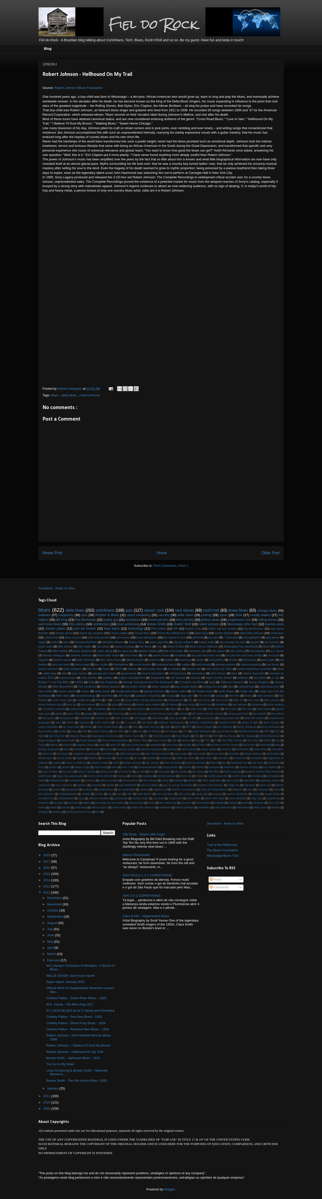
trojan (248, 695)
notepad (178, 780)
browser (94, 749)
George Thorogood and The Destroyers (148, 682)
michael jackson (166, 776)
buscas (108, 749)
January (53, 1088)
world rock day (151, 727)
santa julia (202, 794)
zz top (275, 677)
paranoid (96, 785)
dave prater (181, 753)
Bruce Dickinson (270, 727)
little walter (85, 646)
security (164, 615)
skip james (272, 637)
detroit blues (45, 758)
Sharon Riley (140, 740)
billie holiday (60, 650)
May (50, 941)
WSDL (267, 740)
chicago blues (267, 610)
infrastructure (177, 673)
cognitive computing (84, 753)
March (52, 954)
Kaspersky (65, 615)
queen (70, 722)
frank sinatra (264, 709)
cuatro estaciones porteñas (254, 668)
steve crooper (272, 722)
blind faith (265, 745)
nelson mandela (109, 780)
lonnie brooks (142, 664)
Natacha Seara (78, 736)
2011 (47, 1096)
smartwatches (66, 798)
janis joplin (268, 659)
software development (171, 722)
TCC (207, 740)
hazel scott (100, 767)
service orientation (237, 794)
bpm (230, 686)
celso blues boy (269, 686)
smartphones (45, 798)
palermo (82, 785)
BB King (61, 619)
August (52, 923)
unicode (65, 807)
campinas (257, 704)
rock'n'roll (211, 610)
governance (128, 673)
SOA (238, 615)
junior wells (45, 646)
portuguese (72, 789)
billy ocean (249, 745)
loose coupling (232, 771)
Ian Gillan (118, 731)
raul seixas (184, 610)
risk (118, 722)
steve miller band (215, 798)
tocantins (186, 802)
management (66, 718)
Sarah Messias (88, 740)
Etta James (77, 624)
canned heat (246, 686)
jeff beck (197, 637)
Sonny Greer (159, 740)
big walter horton (136, 686)
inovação (214, 767)
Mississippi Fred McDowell (240, 646)
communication (78, 709)
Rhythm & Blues (107, 615)
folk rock (247, 709)
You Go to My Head (60, 1064)
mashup (121, 776)
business (185, 659)
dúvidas (151, 758)
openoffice (249, 780)
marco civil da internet (100, 776)
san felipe (147, 722)
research (84, 722)
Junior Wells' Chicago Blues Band (144, 700)
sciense (196, 677)
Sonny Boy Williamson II (172, 632)
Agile (167, 727)
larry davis (164, 771)
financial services (195, 762)
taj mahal (260, 677)
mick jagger (140, 718)
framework (274, 762)
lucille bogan (226, 691)
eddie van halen (185, 758)
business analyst (126, 749)
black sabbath (161, 686)
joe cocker (101, 664)
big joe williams (183, 642)
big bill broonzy (253, 628)
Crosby (62, 731)
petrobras (249, 785)
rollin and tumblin (98, 637)
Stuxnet (186, 740)
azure (115, 704)
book (66, 749)
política (57, 789)
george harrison (154, 691)
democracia (217, 753)
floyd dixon (231, 709)
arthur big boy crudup (222, 628)
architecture (101, 624)
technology (135, 628)
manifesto (84, 718)
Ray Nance (229, 736)
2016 (47, 867)
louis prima (48, 718)
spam (224, 615)
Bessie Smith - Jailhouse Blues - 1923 (73, 1058)
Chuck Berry (142, 632)
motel (41, 780)
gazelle (66, 767)
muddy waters (260, 615)
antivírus (154, 659)
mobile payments (218, 776)
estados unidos (99, 762)
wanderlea (165, 807)
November (55, 904)
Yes (278, 740)
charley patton (55, 628)
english (57, 762)
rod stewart (178, 677)
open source (73, 637)
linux (234, 673)
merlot (134, 776)
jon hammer (125, 771)
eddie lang (49, 673)
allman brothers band (50, 704)
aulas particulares (135, 745)
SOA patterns (175, 700)
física (41, 767)
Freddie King (84, 700)
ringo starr (186, 695)
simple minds (272, 794)
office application (211, 780)
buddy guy (110, 619)
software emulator (99, 798)
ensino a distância (76, 762)
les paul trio (125, 650)
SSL (190, 700)
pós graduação (126, 789)
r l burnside (231, 637)
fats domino (152, 762)
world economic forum (78, 812)
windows (43, 812)
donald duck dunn (127, 691)
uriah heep (81, 807)
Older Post (270, 553)
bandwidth (155, 745)
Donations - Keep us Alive (56, 588)
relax (250, 789)
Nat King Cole (57, 736)
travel (245, 802)
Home (162, 553)
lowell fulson (45, 776)
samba (219, 695)
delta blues (69, 395)
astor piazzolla (159, 642)
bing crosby (188, 704)
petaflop (108, 677)
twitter (53, 807)
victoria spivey (62, 659)
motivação (74, 780)
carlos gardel (188, 749)
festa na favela (172, 762)
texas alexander (146, 637)
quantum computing (148, 695)
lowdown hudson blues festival (262, 771)
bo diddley (174, 668)
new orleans (150, 780)
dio (183, 709)
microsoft (273, 655)
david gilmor (139, 709)
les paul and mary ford (206, 655)
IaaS (212, 682)
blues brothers (82, 650)
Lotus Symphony (202, 731)
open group (175, 718)
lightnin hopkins (148, 650)
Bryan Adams (46, 731)
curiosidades (99, 709)
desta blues (273, 753)
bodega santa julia (48, 749)
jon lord (140, 771)
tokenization (203, 802)
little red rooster (173, 650)
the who (234, 695)
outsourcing (208, 718)
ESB (91, 682)
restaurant (263, 789)
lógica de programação (70, 776)
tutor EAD (274, 802)
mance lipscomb (253, 673)
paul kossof (203, 664)
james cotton (178, 691)
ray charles (237, 650)
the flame (145, 646)
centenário (277, 632)
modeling (257, 776)
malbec (186, 664)
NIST (267, 731)
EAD (84, 731)
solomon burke (227, 722)
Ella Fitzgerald (108, 682)
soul (84, 615)
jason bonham (50, 771)
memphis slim (197, 650)
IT (107, 700)
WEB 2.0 (238, 700)
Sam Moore (204, 700)
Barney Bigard (204, 727)
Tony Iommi (221, 700)
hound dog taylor (153, 673)
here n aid (128, 767)
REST (118, 668)
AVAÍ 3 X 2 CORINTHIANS (141, 895)
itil (283, 767)
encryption (256, 758)
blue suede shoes (186, 686)
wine (66, 642)
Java (140, 731)
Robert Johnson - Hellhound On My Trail (74, 1052)
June (51, 935)
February (54, 960)
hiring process (170, 767)
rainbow (144, 789)
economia (165, 758)
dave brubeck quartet (157, 753)
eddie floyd (213, 709)
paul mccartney (149, 785)
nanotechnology (85, 695)
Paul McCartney (162, 736)
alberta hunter (135, 659)
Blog (48, 49)
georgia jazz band (104, 673)
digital (80, 758)
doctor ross (122, 758)
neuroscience (130, 780)
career (200, 659)
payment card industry (210, 785)
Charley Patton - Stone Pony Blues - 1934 (75, 1023)
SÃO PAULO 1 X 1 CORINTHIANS (147, 875)
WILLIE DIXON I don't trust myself (70, 976)
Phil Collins (158, 628)
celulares (226, 749)
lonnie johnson (158, 619)
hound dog (118, 713)
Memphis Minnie (112, 642)
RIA (197, 736)
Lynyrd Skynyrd (225, 731)
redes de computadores (214, 789)
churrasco (62, 753)
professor (88, 789)
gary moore (79, 673)
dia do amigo (64, 758)
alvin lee (71, 704)
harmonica (249, 659)
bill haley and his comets (224, 745)
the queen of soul (174, 637)
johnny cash (107, 771)
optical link (44, 785)
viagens (43, 659)
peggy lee (233, 785)
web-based (243, 807)
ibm (145, 655)
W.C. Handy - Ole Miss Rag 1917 (69, 1004)
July (50, 929)
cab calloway (239, 704)
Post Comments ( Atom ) (170, 565)
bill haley (201, 745)
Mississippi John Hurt (242, 624)
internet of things (249, 767)
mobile (199, 776)
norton (165, 780)
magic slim (247, 691)
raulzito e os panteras (183, 789)
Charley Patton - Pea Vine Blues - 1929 (74, 1017)
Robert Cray (193, 628)
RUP (215, 736)
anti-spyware (88, 704)
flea (224, 762)
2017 (47, 861)
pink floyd (124, 695)
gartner (53, 767)
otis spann (218, 650)
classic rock (154, 610)
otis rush (192, 718)
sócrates (73, 802)
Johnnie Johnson (81, 655)
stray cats (256, 798)
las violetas (181, 771)
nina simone (89, 677)
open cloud (232, 780)
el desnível (239, 758)
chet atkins (277, 749)
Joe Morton (154, 731)
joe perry (68, 771)
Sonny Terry (136, 642)
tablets (86, 802)
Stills (174, 740)
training (232, 802)
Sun (197, 740)
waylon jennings (184, 807)
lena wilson (277, 713)
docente (106, 758)
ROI (206, 736)
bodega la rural (212, 686)
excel (116, 762)
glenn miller (73, 713)
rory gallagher (252, 637)
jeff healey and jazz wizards (207, 713)
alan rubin (253, 700)
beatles (169, 659)
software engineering (201, 722)
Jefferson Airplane (231, 682)
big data (186, 745)
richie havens (102, 722)
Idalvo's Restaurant (136, 855)
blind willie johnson (252, 632)
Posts (215, 879)
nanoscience (68, 677)
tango (41, 642)
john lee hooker (85, 628)
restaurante (157, 677)
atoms (103, 704)
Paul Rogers (183, 736)
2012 (47, 892)
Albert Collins (175, 646)
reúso (276, 789)
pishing (206, 615)
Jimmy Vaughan (259, 682)
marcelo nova (102, 718)
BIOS (178, 727)
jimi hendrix (272, 642)
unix (125, 727)
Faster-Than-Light (62, 700)
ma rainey (103, 646)
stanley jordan (140, 798)
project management (132, 677)
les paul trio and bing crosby (244, 655)
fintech (213, 762)
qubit (58, 722)
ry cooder (130, 722)
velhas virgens (99, 807)
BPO (188, 727)
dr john (233, 659)
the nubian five (168, 802)
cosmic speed (67, 691)
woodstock (133, 619)
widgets (275, 807)
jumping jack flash (238, 713)
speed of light (250, 722)
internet (183, 713)
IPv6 (98, 700)
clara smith (45, 691)
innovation (198, 673)
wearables (204, 807)
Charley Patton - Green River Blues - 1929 (76, 998)
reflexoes (237, 789)
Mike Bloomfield (63, 686)
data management (130, 753)
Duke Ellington (72, 668)
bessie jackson (110, 686)
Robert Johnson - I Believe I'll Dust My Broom (78, 1045)
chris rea (47, 753)
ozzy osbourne (63, 785)
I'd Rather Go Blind (191, 682)
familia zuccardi (132, 762)
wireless (57, 812)
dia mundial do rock (232, 642)
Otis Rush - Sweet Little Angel (143, 834)
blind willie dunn (152, 668)
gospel (255, 642)
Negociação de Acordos (104, 736)
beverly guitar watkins (148, 704)
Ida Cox (92, 668)
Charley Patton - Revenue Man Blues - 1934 (77, 1029)
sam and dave (165, 794)
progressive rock (239, 619)
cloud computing (138, 615)
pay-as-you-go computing (177, 785)
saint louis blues (49, 624)
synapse (59, 802)
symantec (43, 802)
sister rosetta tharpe (219, 677)
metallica (148, 776)
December (55, 898)
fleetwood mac (239, 762)
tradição (219, 802)
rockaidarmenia (68, 794)
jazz (129, 610)
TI (216, 740)
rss (110, 794)
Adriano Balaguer (54, 655)
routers (99, 794)
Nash (41, 736)
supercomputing (251, 664)
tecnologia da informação (109, 802)
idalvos (200, 767)
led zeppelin (260, 713)
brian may (205, 704)
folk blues (257, 762)
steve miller (193, 798)
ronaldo (86, 794)
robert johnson (89, 395)
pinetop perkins (225, 664)
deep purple (102, 691)
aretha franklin (224, 632)
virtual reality (119, 807)
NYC (277, 731)
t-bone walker (119, 632)
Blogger (169, 1189)
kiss (151, 771)
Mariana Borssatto (249, 731)
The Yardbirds (87, 686)
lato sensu (198, 771)
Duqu (74, 731)
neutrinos (107, 695)
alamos (54, 745)
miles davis (63, 695)
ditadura (93, 758)
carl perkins (216, 659)
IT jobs (116, 700)
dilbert (173, 709)
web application (223, 807)
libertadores (120, 664)
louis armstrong (128, 624)
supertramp (273, 798)
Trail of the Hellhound (222, 845)
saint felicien (144, 794)
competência (108, 753)
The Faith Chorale (232, 740)
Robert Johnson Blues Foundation (78, 88)
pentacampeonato (229, 718)
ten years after (71, 727)
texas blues (238, 610)
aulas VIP (115, 745)
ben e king (172, 745)
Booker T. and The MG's (53, 682)
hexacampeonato (148, 767)
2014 (47, 880)
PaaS (105, 668)
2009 (47, 1108)
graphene (102, 713)
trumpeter (258, 802)
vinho (54, 642)
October (53, 910)
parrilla (110, 785)
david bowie (199, 753)
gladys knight (82, 767)
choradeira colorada (53, 709)
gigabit (59, 713)
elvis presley (185, 619)
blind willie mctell (108, 655)
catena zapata (209, 749)
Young (41, 745)
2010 (47, 1102)
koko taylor (112, 628)
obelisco (192, 780)
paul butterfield (127, 785)
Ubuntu (132, 668)
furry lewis (131, 655)
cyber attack (105, 650)
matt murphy (122, 718)
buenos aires (274, 624)
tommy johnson (48, 668)
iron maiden (270, 767)
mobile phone (240, 776)
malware (44, 615)
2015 (47, 874)
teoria (151, 802)
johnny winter (210, 619)
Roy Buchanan (85, 619)
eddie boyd (196, 709)
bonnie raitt (193, 668)
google (88, 713)
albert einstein (272, 700)
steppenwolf (175, 798)
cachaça (172, 749)
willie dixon (185, 615)
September (55, 916)
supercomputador (48, 727)
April (50, 948)
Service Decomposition (115, 740)
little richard (65, 646)
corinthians (105, 610)
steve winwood (237, 798)
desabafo (234, 753)
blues (55, 395)
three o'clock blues (107, 727)
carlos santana (275, 704)
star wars (158, 798)
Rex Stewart (248, 736)
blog (277, 745)
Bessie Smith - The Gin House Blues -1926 (76, 1080)
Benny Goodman (246, 727)
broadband (221, 704)
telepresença (136, 802)
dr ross (138, 758)
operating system (270, 780)
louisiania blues (166, 664)
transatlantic (257, 650)
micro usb (185, 776)
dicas (280, 668)
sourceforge (121, 798)
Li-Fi (185, 731)
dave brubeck (119, 709)
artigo (102, 745)
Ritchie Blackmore (269, 736)
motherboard (56, 780)
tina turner (272, 664)
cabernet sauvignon (151, 749)
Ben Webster (224, 727)
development (157, 709)
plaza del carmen (254, 718)
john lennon (218, 673)
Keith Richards (86, 659)
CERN (79, 682)
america (67, 745)
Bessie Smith (156, 624)
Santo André (68, 740)
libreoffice (214, 771)
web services (265, 695)
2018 (47, 855)
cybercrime (51, 637)
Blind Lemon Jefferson (204, 646)
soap (81, 798)
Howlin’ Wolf (182, 624)
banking (127, 704)
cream (85, 691)
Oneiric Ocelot (131, 736)
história (187, 767)
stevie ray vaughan (92, 632)
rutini (129, 794)
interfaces (229, 767)
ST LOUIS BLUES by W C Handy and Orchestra (80, 1010)
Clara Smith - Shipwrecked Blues (145, 916)
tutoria (41, 807)
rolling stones (267, 619)
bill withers (171, 704)
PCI (146, 736)
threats (88, 727)
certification (242, 749)
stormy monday (124, 646)
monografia (273, 776)
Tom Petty (253, 740)
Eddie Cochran (100, 731)
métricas (90, 780)
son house (123, 637)
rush (119, 794)
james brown (161, 655)
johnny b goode (86, 771)
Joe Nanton (171, 731)
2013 (47, 886)
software (242, 677)
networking (158, 718)
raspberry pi (160, 789)
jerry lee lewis (61, 664)
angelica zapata (85, 745)
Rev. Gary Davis (110, 659)
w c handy (277, 650)
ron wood (204, 695)
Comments (219, 887)
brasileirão (80, 749)
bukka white (206, 642)
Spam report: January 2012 (65, 982)
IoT (131, 731)
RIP (175, 628)
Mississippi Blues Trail (222, 855)
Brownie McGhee (86, 642)
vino (159, 646)
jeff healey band (202, 691)
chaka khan (260, 749)
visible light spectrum (143, 807)
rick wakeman (46, 794)
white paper (260, 807)
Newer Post (52, 553)
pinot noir (265, 785)
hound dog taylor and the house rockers (151, 713)
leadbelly (180, 655)
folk (64, 673)
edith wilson (206, 758)
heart (114, 767)
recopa (170, 695)
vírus (135, 727)
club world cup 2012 (219, 668)
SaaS (266, 646)
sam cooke (184, 794)
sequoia (217, 794)
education (223, 758)
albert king (201, 632)
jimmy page (82, 664)
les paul (213, 637)
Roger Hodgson (47, 740)
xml (98, 812)
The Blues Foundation (222, 850)
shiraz (256, 794)
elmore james (64, 632)
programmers (105, 789)
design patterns (253, 753)
